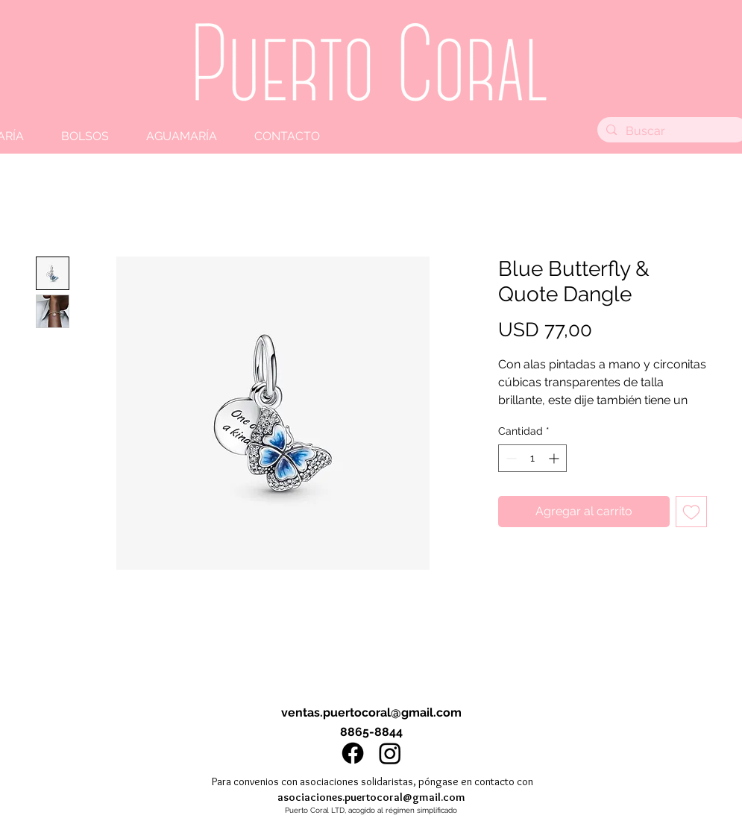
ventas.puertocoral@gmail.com (371, 712)
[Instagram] (390, 753)
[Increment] (555, 458)
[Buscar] (671, 131)
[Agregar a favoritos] (691, 511)
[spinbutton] (532, 458)
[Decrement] (509, 458)
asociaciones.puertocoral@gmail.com (371, 797)
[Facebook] (353, 753)
